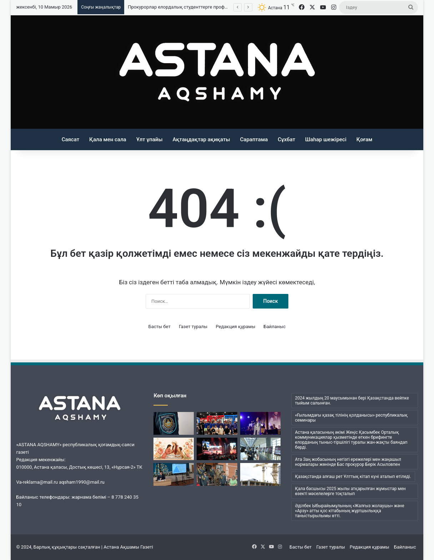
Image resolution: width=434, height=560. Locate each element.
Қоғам (365, 139)
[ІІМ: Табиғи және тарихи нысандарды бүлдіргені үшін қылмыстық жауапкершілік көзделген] (173, 423)
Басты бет (159, 326)
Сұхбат (286, 139)
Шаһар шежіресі (325, 139)
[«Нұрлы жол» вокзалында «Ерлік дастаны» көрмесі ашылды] (260, 449)
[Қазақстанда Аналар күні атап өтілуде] (173, 449)
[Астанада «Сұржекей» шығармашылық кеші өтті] (260, 423)
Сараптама (254, 139)
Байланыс (275, 326)
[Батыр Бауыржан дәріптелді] (217, 449)
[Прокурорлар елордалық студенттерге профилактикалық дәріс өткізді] (173, 474)
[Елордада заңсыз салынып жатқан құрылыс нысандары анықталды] (260, 474)
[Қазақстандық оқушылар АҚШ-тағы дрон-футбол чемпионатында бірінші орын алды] (217, 423)
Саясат (70, 139)
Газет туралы (193, 326)
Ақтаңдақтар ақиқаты (201, 139)
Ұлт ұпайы (149, 139)
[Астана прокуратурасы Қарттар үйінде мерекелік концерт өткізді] (217, 474)
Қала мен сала (107, 139)
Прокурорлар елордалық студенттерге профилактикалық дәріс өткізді (205, 7)
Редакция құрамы (235, 326)
